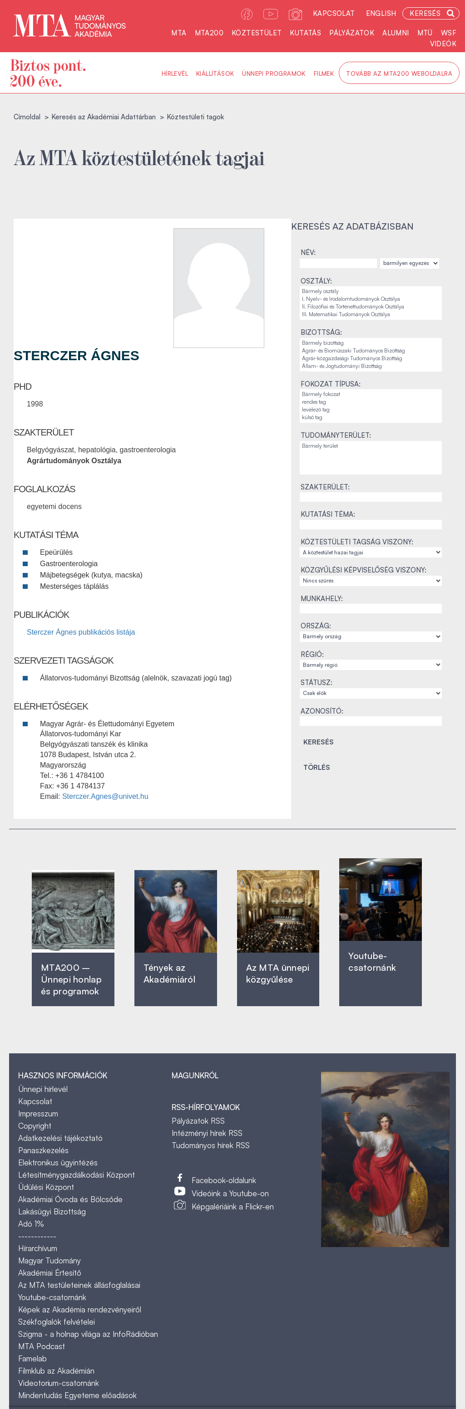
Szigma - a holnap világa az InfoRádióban (88, 1334)
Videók (443, 43)
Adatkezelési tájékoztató (60, 1138)
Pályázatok (351, 33)
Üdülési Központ (46, 1187)
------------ (37, 1236)
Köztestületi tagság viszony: (357, 542)
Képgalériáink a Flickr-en (233, 1206)
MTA (178, 33)
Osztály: (316, 281)
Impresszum (38, 1113)
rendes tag (370, 402)
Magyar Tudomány (49, 1260)
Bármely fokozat (370, 394)
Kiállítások (215, 73)
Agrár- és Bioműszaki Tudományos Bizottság (370, 351)
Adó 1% (31, 1223)
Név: (308, 252)
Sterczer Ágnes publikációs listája (81, 632)
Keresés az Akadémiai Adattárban (103, 117)
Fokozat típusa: (331, 384)
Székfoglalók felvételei (56, 1321)
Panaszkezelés (43, 1150)
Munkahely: (322, 598)
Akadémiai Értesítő (49, 1272)
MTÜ (425, 33)
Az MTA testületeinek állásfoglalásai (79, 1285)
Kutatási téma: (328, 514)
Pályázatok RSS (198, 1120)
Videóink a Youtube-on (230, 1193)
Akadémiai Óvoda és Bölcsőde (70, 1199)
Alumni (395, 33)
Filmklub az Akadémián (56, 1370)
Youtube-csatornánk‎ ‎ (372, 961)
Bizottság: (321, 332)
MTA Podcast (41, 1346)
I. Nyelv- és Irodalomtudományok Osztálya (370, 299)
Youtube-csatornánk (52, 1297)
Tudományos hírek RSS (211, 1145)
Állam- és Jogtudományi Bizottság (370, 366)
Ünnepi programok (273, 73)
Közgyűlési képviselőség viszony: (363, 570)
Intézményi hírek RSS (207, 1133)
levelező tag (370, 410)
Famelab (32, 1358)
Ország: (316, 625)
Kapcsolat (334, 13)
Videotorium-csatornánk (58, 1383)
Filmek (324, 73)
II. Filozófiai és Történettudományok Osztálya (370, 307)
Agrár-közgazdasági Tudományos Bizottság (370, 358)
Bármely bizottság (370, 343)
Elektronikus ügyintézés (58, 1162)
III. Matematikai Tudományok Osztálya (370, 314)
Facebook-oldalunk (224, 1180)
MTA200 (209, 33)
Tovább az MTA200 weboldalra (399, 73)
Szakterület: (325, 487)
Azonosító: (322, 711)
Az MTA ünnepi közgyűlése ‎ (278, 973)
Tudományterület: (336, 435)
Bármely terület (370, 446)
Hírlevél (175, 73)
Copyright (34, 1125)
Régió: (312, 654)
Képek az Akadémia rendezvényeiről (79, 1309)
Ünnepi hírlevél (43, 1089)
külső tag (370, 417)
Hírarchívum (37, 1248)
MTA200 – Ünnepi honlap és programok (71, 979)
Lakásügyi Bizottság (52, 1211)
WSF (448, 33)
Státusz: (316, 682)
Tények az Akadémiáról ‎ (169, 973)
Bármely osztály (370, 291)
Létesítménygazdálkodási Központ (76, 1174)
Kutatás (305, 33)
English (381, 13)
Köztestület (257, 33)
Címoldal (27, 117)
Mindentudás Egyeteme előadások (77, 1395)
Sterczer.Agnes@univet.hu (105, 796)
